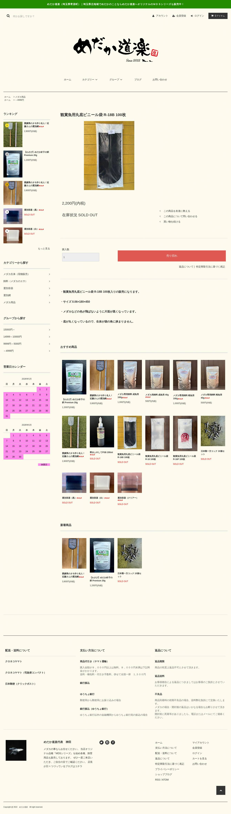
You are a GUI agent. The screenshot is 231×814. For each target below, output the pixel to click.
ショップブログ (163, 774)
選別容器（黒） (34, 210)
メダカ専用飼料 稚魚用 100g (183, 397)
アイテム (217, 15)
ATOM (165, 779)
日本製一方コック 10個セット (212, 452)
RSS (157, 779)
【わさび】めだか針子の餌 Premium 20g (36, 153)
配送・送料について (166, 753)
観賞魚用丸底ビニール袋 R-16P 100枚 (184, 457)
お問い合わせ (160, 79)
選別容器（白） (34, 229)
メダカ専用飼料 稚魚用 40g (211, 396)
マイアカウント (200, 742)
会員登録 (181, 15)
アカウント (162, 15)
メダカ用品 (20, 97)
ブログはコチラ (73, 766)
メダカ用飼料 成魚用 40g (157, 396)
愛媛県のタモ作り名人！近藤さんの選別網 (36, 125)
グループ (116, 79)
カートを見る (199, 758)
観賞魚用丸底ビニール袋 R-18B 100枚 (129, 456)
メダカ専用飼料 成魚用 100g (128, 396)
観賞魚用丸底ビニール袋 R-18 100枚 (156, 457)
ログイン (199, 15)
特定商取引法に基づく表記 (210, 266)
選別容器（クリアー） (128, 499)
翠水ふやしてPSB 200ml (101, 453)
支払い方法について (166, 747)
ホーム (67, 79)
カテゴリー (90, 79)
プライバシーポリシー (167, 769)
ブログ (138, 79)
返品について (186, 266)
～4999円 (19, 100)
